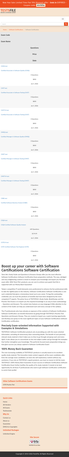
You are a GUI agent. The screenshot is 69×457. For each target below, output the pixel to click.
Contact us (6, 418)
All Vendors (7, 405)
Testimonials (7, 411)
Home (5, 29)
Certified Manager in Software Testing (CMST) (15, 158)
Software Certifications (16, 29)
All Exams (6, 408)
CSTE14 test (5, 242)
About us (6, 421)
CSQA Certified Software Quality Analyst (13, 225)
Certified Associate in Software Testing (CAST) (15, 92)
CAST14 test (5, 110)
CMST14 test (5, 176)
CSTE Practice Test (8, 384)
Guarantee (6, 424)
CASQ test (4, 66)
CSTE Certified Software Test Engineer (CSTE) (15, 247)
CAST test (4, 88)
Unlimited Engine (9, 434)
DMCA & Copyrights (10, 427)
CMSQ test (4, 132)
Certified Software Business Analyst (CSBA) (14, 203)
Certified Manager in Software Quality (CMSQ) (15, 136)
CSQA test (4, 220)
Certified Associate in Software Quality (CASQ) (15, 70)
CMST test (4, 154)
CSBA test (4, 198)
